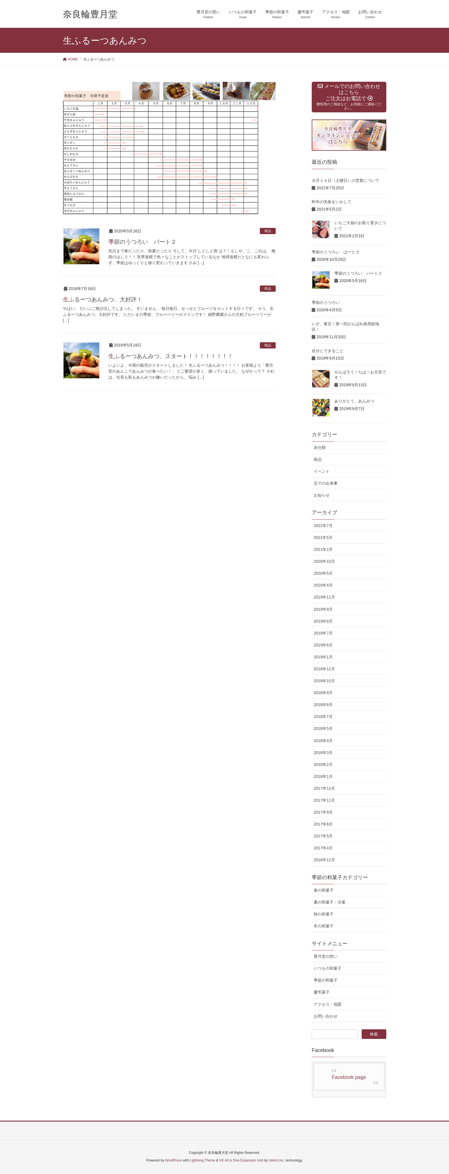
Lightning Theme (202, 1160)
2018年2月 (323, 764)
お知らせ (322, 495)
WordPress (173, 1160)
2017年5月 (323, 836)
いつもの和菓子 (328, 968)
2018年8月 (323, 704)
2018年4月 (323, 740)
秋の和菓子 (324, 914)
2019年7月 (323, 633)
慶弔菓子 (322, 992)
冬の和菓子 (324, 926)
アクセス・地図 (328, 1004)
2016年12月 (324, 860)
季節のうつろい (326, 302)
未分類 (320, 447)
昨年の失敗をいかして (331, 201)
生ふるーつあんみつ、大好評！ (102, 299)
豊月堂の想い (326, 956)
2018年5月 (323, 728)
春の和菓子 (324, 890)
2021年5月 (323, 537)
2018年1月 (323, 776)
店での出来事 (326, 483)
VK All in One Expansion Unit (241, 1160)
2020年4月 (323, 585)
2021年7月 (323, 525)
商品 (267, 231)
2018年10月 (324, 681)
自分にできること (327, 350)
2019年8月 (323, 621)
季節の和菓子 (326, 980)
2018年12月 (324, 669)
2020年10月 (324, 561)
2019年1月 (323, 657)
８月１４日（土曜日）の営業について (345, 180)
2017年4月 (323, 848)
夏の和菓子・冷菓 (329, 902)
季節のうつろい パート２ (142, 242)
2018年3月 (323, 752)
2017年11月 (324, 800)
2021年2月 (323, 549)
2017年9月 (323, 812)
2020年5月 (323, 573)
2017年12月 (324, 788)
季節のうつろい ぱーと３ (335, 252)
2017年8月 (323, 824)
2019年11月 (324, 597)
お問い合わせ (326, 1016)
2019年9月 (323, 609)
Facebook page (349, 1077)
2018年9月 (323, 692)
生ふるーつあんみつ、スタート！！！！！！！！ (170, 356)
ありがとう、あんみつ (354, 401)
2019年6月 (323, 645)
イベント (322, 471)
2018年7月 (323, 716)
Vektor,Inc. (276, 1160)
